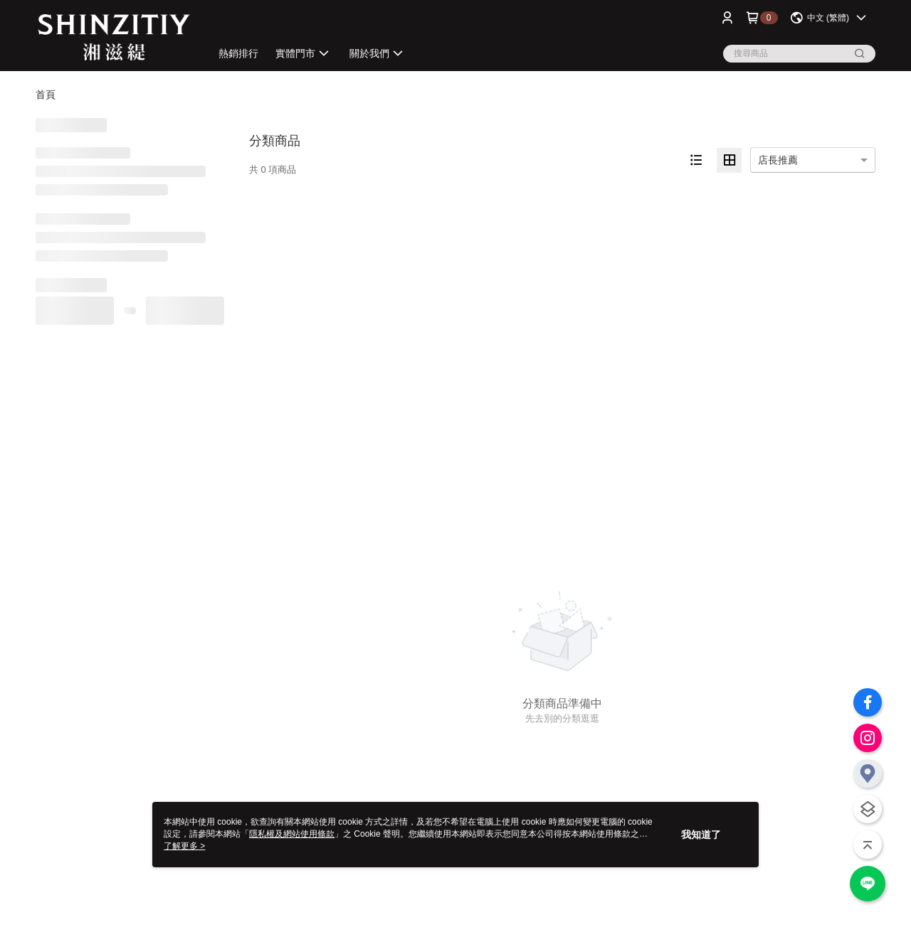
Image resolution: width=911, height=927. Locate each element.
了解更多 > (184, 846)
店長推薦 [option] (778, 160)
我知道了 (701, 834)
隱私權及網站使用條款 (292, 834)
